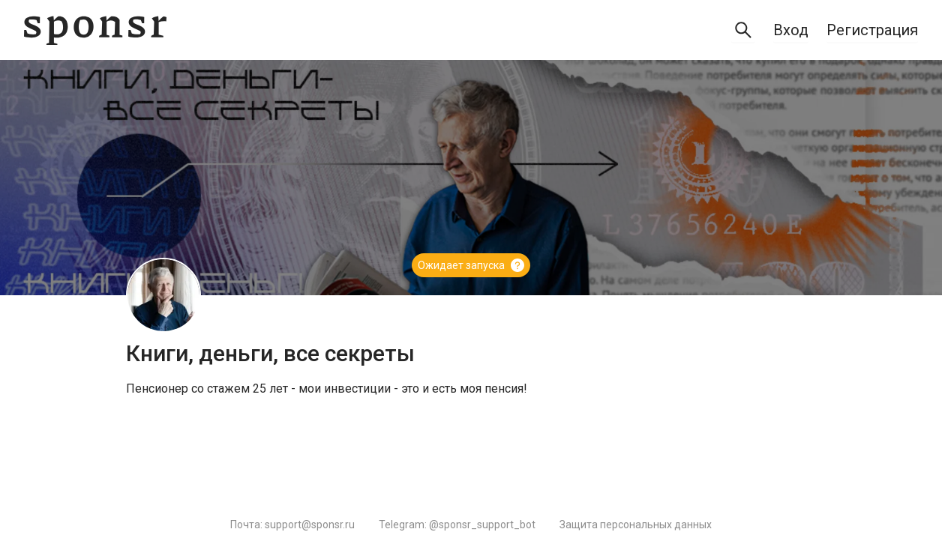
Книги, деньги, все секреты (270, 353)
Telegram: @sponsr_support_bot (457, 525)
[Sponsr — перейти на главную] (95, 30)
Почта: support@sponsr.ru (292, 525)
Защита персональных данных (636, 525)
